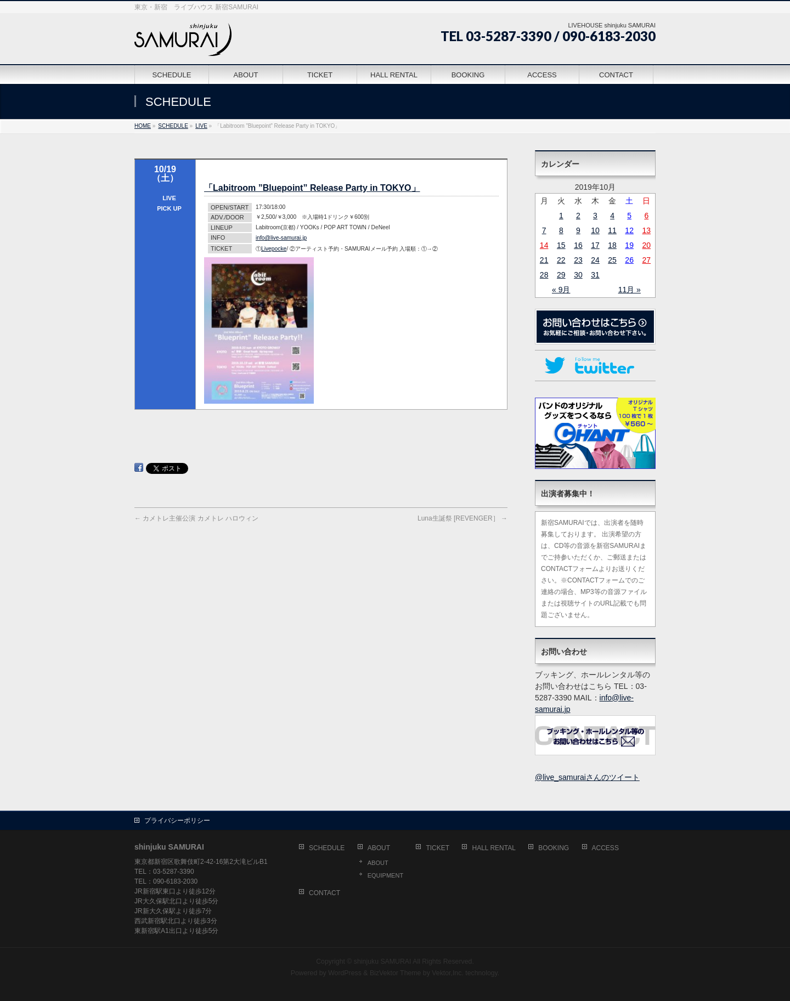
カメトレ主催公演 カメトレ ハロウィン (196, 518)
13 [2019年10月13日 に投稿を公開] (646, 230)
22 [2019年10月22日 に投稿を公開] (561, 260)
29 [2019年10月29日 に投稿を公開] (561, 274)
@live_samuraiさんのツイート (587, 777)
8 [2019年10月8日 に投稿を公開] (561, 230)
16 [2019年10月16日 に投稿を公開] (578, 245)
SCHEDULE (327, 848)
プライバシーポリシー (177, 820)
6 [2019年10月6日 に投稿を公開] (646, 215)
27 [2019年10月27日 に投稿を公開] (646, 260)
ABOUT (379, 848)
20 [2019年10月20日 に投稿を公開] (646, 245)
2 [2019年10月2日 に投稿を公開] (578, 215)
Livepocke (273, 249)
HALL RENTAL (493, 848)
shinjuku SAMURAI (382, 961)
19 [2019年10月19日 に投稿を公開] (629, 245)
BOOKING (553, 848)
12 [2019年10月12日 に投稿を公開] (629, 230)
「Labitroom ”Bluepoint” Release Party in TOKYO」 (312, 188)
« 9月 (561, 289)
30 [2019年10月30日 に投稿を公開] (578, 274)
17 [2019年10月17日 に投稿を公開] (595, 245)
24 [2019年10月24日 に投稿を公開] (595, 260)
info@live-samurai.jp (281, 238)
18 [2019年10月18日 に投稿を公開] (612, 245)
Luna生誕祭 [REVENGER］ (462, 518)
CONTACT (324, 893)
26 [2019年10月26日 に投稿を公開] (629, 260)
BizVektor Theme (395, 973)
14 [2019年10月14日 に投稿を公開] (544, 245)
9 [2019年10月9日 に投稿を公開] (578, 230)
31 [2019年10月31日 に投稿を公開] (595, 274)
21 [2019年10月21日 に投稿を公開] (544, 260)
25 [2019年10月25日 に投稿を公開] (612, 260)
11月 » (629, 289)
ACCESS (605, 848)
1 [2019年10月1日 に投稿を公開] (561, 215)
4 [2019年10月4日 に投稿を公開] (612, 215)
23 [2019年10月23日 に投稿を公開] (578, 260)
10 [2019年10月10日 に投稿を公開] (595, 230)
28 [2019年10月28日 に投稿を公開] (544, 274)
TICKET (437, 848)
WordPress (345, 973)
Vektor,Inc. (448, 973)
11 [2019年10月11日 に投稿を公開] (612, 230)
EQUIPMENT (385, 875)
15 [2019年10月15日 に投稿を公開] (561, 245)
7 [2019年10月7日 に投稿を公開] (544, 230)
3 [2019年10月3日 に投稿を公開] (595, 215)
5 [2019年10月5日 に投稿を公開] (629, 215)
